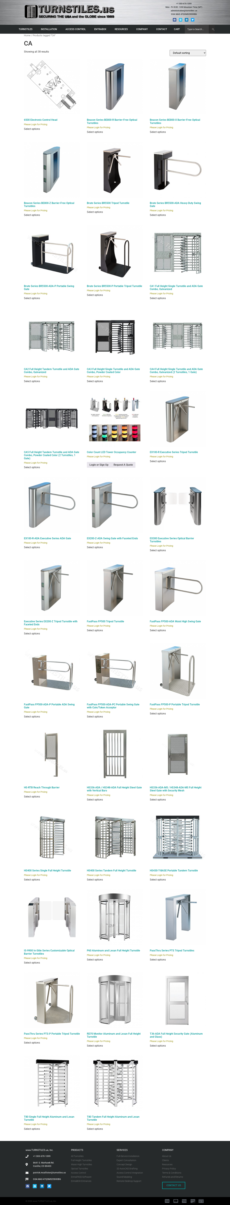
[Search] (212, 29)
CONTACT (161, 29)
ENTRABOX (101, 29)
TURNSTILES (26, 29)
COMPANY (142, 29)
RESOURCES (122, 29)
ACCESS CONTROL (76, 29)
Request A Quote (123, 464)
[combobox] (197, 29)
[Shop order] (188, 53)
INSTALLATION (50, 29)
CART (177, 29)
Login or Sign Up (98, 464)
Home (27, 35)
